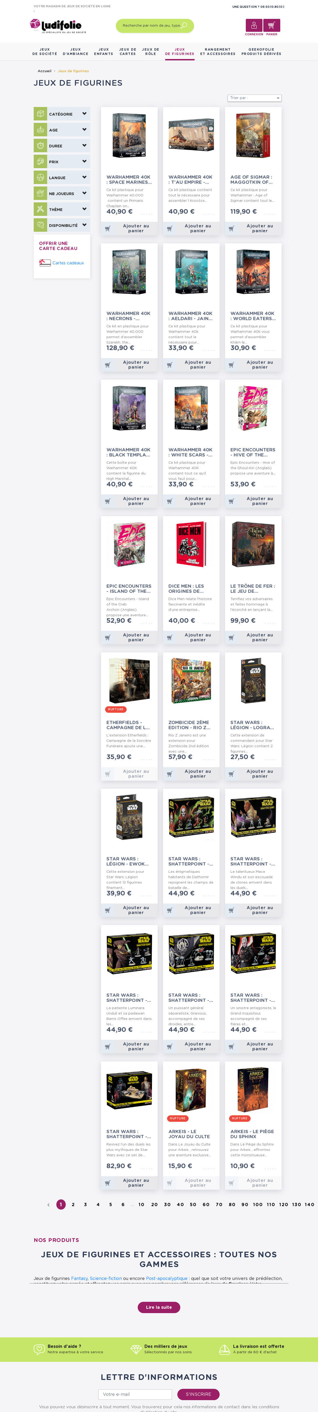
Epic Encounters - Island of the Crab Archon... (128, 589)
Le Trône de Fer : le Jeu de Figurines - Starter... (252, 589)
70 (219, 1205)
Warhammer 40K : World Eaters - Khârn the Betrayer (252, 316)
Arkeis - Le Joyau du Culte (189, 1134)
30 (167, 1205)
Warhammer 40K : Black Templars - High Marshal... (129, 453)
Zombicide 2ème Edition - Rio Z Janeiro (188, 725)
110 (271, 1205)
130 (297, 1205)
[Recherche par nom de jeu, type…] (155, 26)
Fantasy (79, 1278)
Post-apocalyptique (167, 1278)
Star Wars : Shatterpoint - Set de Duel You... (126, 1134)
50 (193, 1205)
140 (310, 1205)
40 (180, 1205)
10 (142, 1205)
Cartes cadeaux (68, 263)
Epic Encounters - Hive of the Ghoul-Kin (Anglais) (252, 453)
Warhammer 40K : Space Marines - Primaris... (128, 180)
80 (232, 1205)
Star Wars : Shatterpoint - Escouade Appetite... (188, 998)
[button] (62, 113)
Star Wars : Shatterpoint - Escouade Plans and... (128, 998)
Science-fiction (106, 1278)
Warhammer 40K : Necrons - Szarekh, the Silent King (128, 316)
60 (206, 1205)
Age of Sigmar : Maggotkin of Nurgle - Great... (252, 180)
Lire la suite (159, 1307)
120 (284, 1205)
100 (258, 1205)
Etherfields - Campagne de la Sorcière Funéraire (128, 725)
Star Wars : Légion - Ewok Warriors (125, 862)
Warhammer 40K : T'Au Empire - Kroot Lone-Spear (190, 180)
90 (245, 1205)
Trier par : (255, 98)
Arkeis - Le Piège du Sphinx (252, 1134)
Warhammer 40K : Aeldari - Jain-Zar (190, 316)
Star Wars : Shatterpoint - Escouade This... (252, 862)
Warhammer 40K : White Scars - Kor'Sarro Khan (190, 453)
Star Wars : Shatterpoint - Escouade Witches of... (188, 862)
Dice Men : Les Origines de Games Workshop (186, 589)
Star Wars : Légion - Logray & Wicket (252, 725)
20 (154, 1205)
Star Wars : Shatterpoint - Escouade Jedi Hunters (250, 998)
